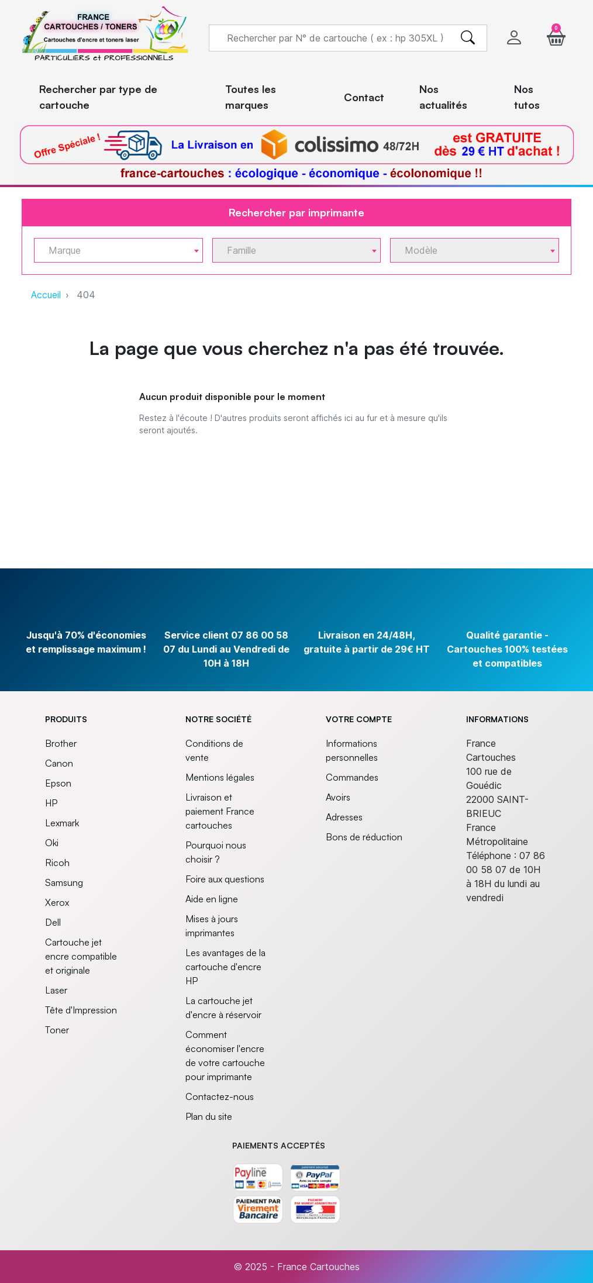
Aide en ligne (211, 899)
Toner (57, 1030)
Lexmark (62, 823)
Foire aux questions (224, 879)
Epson (58, 783)
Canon (59, 763)
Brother (61, 743)
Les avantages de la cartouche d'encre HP (225, 967)
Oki (51, 843)
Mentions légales (219, 777)
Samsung (64, 882)
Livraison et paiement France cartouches (219, 811)
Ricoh (57, 862)
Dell (53, 922)
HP (51, 803)
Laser (56, 990)
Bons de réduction (364, 837)
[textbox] (114, 250)
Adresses (344, 817)
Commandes (352, 777)
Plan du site (208, 1116)
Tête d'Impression (81, 1010)
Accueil (46, 295)
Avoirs (338, 797)
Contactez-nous (219, 1096)
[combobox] (118, 250)
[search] (468, 38)
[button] (556, 37)
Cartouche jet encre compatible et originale (81, 956)
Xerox (57, 902)
